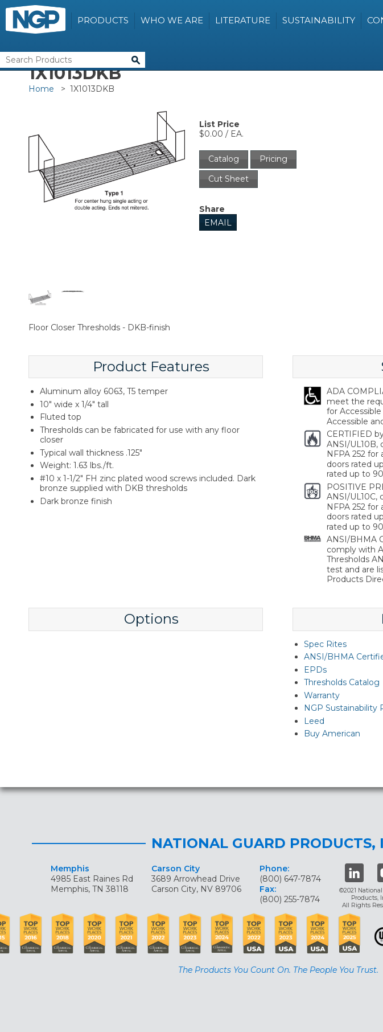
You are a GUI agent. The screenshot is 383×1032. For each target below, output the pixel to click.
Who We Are (172, 20)
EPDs (315, 670)
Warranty (322, 695)
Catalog (223, 159)
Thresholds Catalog (342, 682)
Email (218, 223)
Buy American (332, 733)
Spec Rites (325, 644)
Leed (314, 721)
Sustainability (318, 20)
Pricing (273, 159)
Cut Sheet (228, 179)
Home (41, 89)
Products (103, 20)
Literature (242, 20)
